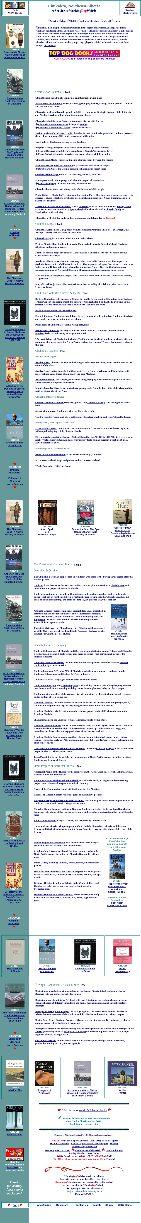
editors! (104, 1179)
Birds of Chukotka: (45, 299)
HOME (18, 12)
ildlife (74, 21)
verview (55, 21)
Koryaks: (38, 809)
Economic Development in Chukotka (54, 165)
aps (64, 21)
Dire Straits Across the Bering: (53, 168)
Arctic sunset (122, 195)
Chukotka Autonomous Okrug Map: (54, 229)
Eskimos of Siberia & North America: (53, 794)
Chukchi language (47, 183)
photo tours (70, 115)
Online (96, 1153)
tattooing (96, 651)
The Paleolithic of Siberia (15, 970)
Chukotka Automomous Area (53, 124)
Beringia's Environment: (48, 1028)
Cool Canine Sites (114, 1150)
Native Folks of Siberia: (46, 826)
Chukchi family (113, 209)
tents (54, 651)
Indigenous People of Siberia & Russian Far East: (59, 800)
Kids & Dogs (77, 1143)
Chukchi (63, 862)
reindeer (39, 333)
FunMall (110, 1159)
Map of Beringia (46, 150)
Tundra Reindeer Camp (47, 416)
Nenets (79, 862)
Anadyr (83, 124)
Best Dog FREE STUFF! (57, 1150)
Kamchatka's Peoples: (45, 820)
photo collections (54, 197)
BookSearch (78, 1146)
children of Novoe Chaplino (106, 197)
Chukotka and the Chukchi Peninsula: (55, 97)
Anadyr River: (42, 362)
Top (67, 92)
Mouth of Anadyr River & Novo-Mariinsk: (57, 388)
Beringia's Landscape (75, 1031)
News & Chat (92, 1143)
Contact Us (82, 1205)
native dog (62, 696)
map (52, 694)
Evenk (72, 862)
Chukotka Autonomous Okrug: (54, 127)
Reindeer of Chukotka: (47, 330)
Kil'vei (103, 739)
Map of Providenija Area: (48, 284)
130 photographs (69, 685)
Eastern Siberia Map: (46, 244)
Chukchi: (38, 585)
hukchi (106, 21)
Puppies (104, 1143)
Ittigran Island (75, 209)
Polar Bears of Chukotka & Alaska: (53, 324)
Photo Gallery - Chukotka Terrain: (53, 195)
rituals (69, 653)
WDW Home (125, 1205)
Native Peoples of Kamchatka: (49, 842)
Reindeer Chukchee (44, 714)
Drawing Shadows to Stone (85, 970)
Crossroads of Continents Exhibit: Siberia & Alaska (59, 748)
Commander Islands (57, 789)
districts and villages (86, 694)
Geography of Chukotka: (48, 142)
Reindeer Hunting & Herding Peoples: (53, 894)
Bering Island (124, 206)
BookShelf (12, 1167)
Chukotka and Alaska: (46, 159)
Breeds (84, 1140)
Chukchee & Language (45, 674)
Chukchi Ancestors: (44, 594)
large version (117, 270)
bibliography (90, 812)
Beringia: (40, 991)
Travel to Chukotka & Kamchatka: (53, 206)
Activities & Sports (70, 1140)
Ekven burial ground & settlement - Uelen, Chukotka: (62, 437)
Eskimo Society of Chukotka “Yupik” (54, 133)
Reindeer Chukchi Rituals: (47, 725)
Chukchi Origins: (43, 610)
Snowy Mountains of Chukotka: (51, 411)
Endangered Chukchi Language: (51, 180)
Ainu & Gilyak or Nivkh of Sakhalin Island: (56, 780)
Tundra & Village (96, 402)
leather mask (42, 653)
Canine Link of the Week (88, 1150)
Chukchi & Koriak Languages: (49, 679)
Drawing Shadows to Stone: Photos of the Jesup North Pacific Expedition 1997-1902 (14, 334)
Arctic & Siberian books (93, 1110)
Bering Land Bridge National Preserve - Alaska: (59, 1020)
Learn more (49, 45)
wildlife (77, 112)
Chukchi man (117, 585)
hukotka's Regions (90, 21)
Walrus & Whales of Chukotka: (51, 339)
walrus (69, 319)
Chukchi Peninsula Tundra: (49, 402)
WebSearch (91, 1146)
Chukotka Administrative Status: (52, 121)
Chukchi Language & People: (49, 671)
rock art (46, 596)
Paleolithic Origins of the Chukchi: (51, 628)
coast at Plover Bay (90, 195)
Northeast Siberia (67, 270)
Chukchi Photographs (45, 685)
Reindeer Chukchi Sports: (47, 737)
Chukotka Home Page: (47, 174)
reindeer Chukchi (43, 656)
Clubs (93, 1140)
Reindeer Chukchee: (44, 711)
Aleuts (37, 789)
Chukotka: (40, 112)
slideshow (84, 206)
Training (114, 1143)
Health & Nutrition (59, 1143)
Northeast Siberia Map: (47, 252)
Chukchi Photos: (43, 189)
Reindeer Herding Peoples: (48, 883)
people (69, 112)
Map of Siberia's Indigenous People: (53, 275)
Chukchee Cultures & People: (49, 662)
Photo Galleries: (46, 154)
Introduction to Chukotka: (49, 103)
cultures (105, 147)
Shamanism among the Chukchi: (50, 719)
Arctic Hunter (122, 1091)
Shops (109, 1205)
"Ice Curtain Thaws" (46, 428)
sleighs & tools (57, 653)
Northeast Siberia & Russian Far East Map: (57, 261)
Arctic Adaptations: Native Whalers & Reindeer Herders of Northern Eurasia (15, 207)
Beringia (101, 112)
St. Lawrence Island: (46, 460)
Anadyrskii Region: (45, 379)
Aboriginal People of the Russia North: (53, 771)
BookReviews (130, 12)
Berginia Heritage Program (49, 147)
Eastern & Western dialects (76, 674)
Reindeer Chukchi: (43, 702)
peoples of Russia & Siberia (64, 588)
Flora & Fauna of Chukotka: (50, 316)
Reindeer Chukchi (93, 416)
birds (55, 304)
